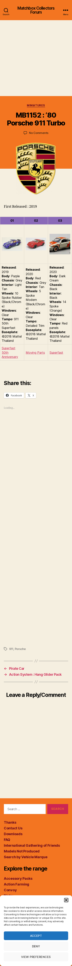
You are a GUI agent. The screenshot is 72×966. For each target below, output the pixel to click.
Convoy (10, 890)
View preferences (36, 957)
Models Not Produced (22, 851)
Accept (36, 936)
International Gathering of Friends (32, 845)
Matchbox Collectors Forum (36, 10)
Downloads (13, 834)
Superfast (56, 352)
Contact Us (13, 828)
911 (11, 649)
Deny (36, 946)
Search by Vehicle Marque (25, 857)
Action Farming (16, 884)
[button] (66, 900)
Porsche (20, 649)
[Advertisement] (36, 58)
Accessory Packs (18, 878)
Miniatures (36, 105)
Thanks (10, 822)
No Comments (38, 133)
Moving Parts (35, 352)
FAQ (7, 840)
